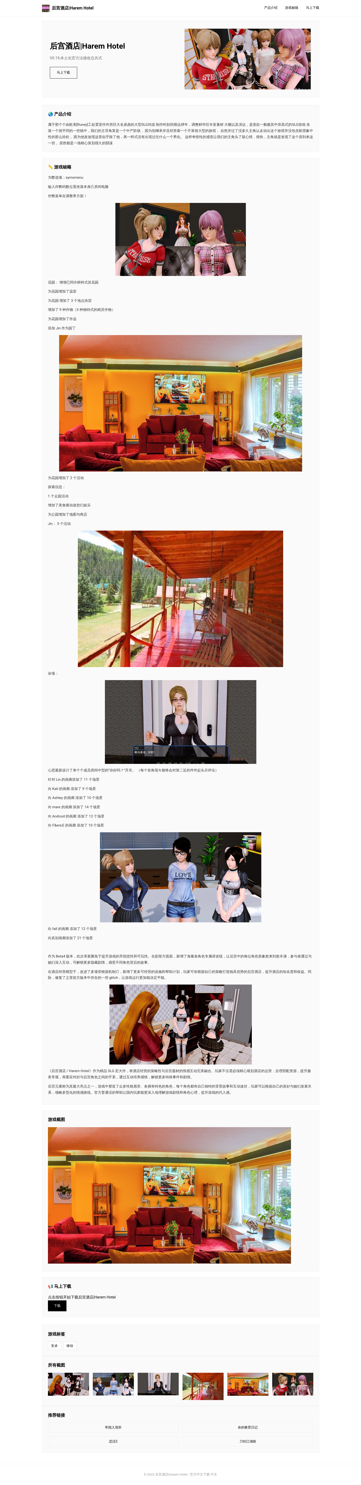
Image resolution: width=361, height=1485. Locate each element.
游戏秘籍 (291, 8)
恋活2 (113, 1441)
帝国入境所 (113, 1427)
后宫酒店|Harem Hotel (68, 8)
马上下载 (312, 8)
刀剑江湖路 (247, 1441)
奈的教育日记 (248, 1427)
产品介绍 (270, 8)
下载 (57, 1306)
